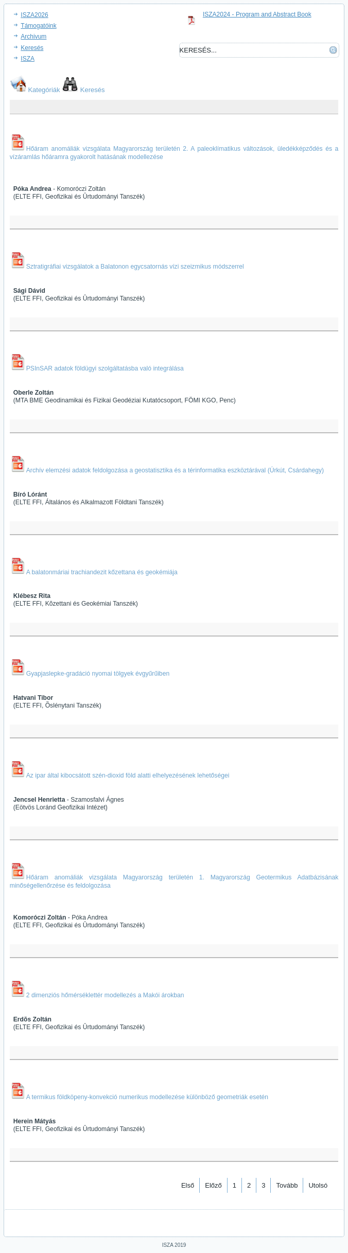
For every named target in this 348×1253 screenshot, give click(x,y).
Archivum (33, 36)
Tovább (287, 1185)
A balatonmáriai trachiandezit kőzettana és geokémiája (102, 572)
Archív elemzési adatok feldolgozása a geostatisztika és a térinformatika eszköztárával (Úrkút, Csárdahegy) (175, 470)
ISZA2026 (34, 15)
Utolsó (317, 1185)
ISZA (27, 58)
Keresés (32, 47)
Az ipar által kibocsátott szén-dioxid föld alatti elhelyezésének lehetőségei (128, 775)
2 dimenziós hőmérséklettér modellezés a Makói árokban (105, 995)
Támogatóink (38, 25)
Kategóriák (44, 90)
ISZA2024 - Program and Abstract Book (257, 14)
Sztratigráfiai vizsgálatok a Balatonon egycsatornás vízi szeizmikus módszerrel (135, 266)
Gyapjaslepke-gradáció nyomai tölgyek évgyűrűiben (97, 673)
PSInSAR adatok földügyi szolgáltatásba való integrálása (105, 368)
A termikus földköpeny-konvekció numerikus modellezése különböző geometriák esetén (147, 1097)
